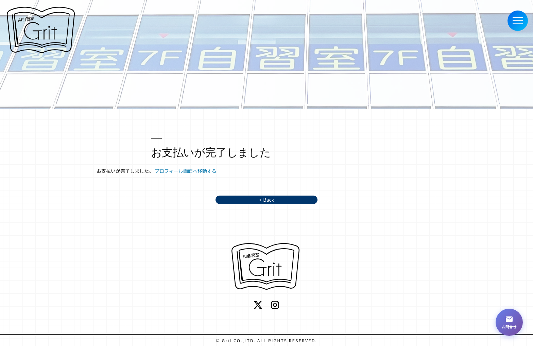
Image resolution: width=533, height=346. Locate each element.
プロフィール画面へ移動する (186, 170)
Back (268, 199)
